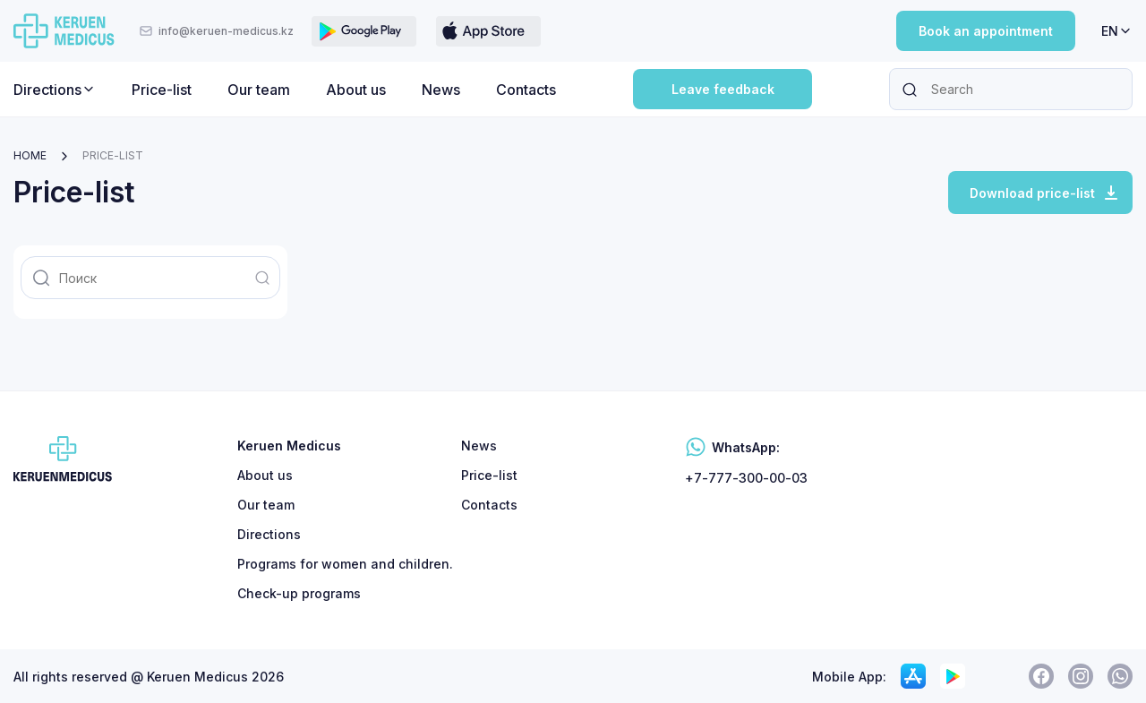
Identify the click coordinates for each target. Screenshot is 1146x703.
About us (356, 90)
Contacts (526, 90)
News (441, 90)
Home (30, 155)
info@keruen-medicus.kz (216, 31)
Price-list (162, 90)
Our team (258, 90)
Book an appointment (986, 31)
